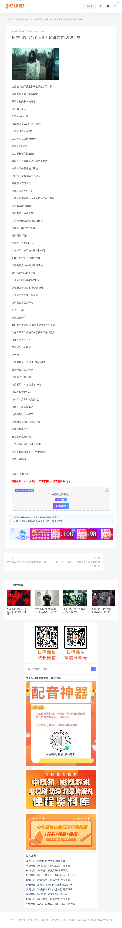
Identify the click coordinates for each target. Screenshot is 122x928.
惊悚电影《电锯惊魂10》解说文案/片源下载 (46, 610)
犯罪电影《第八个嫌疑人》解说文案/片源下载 (50, 875)
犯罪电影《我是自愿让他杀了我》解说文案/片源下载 (18, 611)
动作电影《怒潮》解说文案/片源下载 (45, 860)
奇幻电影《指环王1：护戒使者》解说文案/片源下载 (78, 564)
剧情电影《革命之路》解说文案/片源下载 (48, 898)
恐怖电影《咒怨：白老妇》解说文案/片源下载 (50, 903)
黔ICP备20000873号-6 (101, 919)
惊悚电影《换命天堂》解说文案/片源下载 (44, 521)
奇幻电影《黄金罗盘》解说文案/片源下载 (103, 610)
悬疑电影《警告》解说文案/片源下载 (74, 610)
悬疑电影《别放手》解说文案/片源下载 (26, 562)
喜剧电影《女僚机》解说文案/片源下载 (47, 894)
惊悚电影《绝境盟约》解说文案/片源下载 (48, 879)
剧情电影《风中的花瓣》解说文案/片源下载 (49, 884)
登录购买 (61, 506)
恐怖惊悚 (27, 31)
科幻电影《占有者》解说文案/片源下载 (47, 870)
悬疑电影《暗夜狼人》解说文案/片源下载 (48, 865)
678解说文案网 (23, 19)
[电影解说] (37, 19)
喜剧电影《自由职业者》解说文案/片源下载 (49, 889)
